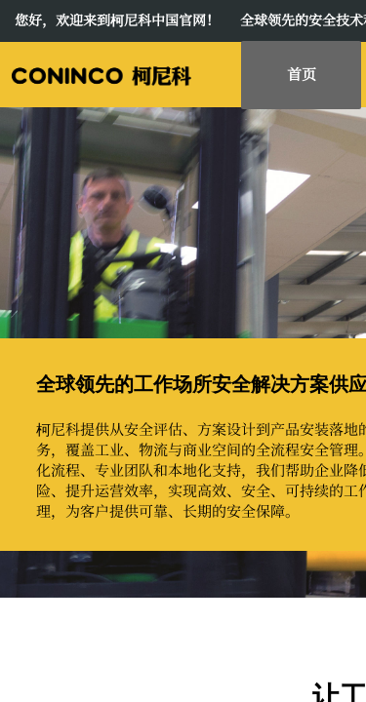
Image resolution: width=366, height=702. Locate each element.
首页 (301, 73)
